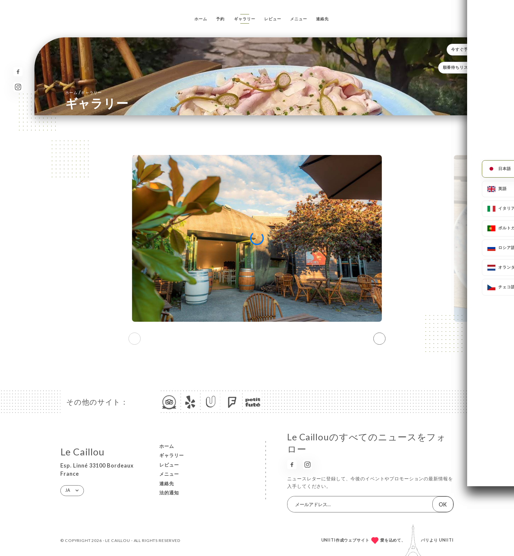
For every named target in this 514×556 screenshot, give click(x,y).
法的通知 (169, 492)
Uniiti (446, 540)
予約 (220, 18)
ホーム (200, 18)
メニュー (298, 18)
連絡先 (322, 18)
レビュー (272, 18)
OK (443, 504)
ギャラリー (244, 18)
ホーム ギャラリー (83, 92)
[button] (379, 339)
